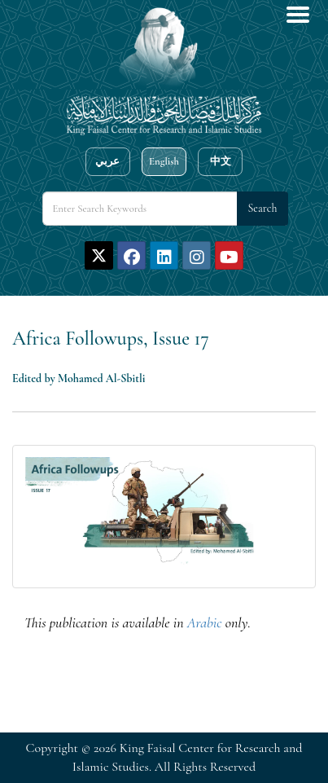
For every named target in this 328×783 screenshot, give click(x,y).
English (164, 161)
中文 (220, 161)
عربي (107, 161)
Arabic (204, 622)
